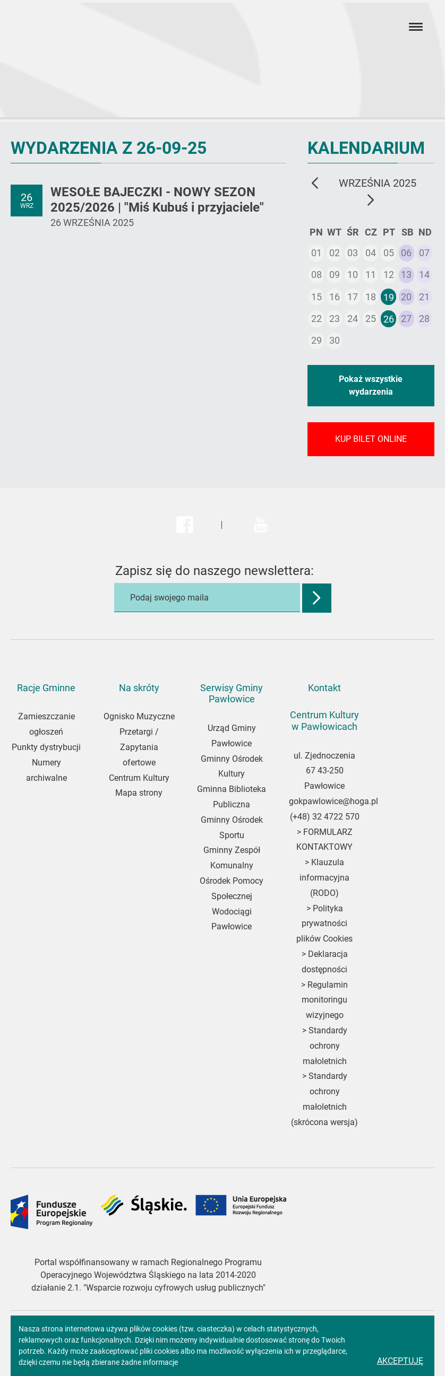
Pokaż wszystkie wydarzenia (371, 385)
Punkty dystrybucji (46, 747)
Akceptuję (400, 1361)
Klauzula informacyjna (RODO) (324, 877)
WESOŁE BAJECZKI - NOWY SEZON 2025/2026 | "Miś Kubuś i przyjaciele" (157, 200)
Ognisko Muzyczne (139, 716)
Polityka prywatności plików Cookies (324, 923)
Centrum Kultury (139, 778)
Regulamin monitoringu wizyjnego (325, 1000)
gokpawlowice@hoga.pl (333, 801)
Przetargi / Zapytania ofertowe (139, 747)
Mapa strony (138, 793)
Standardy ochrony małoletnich (325, 1045)
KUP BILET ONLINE (371, 439)
